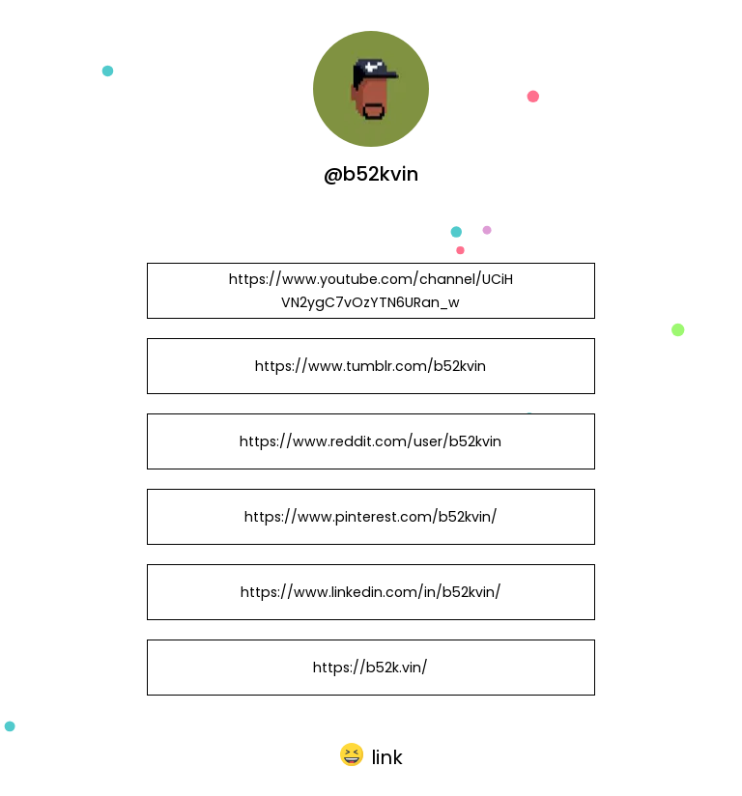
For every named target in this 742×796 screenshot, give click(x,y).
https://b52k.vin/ (370, 667)
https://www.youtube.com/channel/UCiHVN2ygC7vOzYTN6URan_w (371, 291)
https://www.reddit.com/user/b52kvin (370, 441)
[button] (371, 755)
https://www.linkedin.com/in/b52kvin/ (371, 592)
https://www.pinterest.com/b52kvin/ (371, 516)
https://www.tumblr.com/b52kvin (370, 366)
